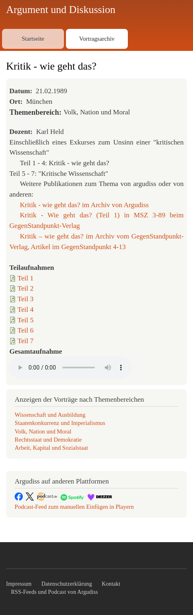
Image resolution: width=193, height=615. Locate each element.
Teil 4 (25, 309)
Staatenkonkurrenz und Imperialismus (60, 423)
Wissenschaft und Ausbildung (50, 414)
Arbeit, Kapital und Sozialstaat (51, 447)
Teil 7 (25, 341)
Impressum (19, 584)
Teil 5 (25, 320)
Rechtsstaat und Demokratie (48, 439)
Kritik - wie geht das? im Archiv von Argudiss (84, 205)
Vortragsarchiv (96, 38)
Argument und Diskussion (60, 9)
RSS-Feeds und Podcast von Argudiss (54, 592)
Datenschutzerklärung (67, 584)
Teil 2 (25, 288)
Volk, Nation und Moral (43, 431)
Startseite (33, 38)
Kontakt (111, 584)
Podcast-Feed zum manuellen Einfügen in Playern (74, 506)
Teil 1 (25, 278)
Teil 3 (25, 299)
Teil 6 (25, 330)
